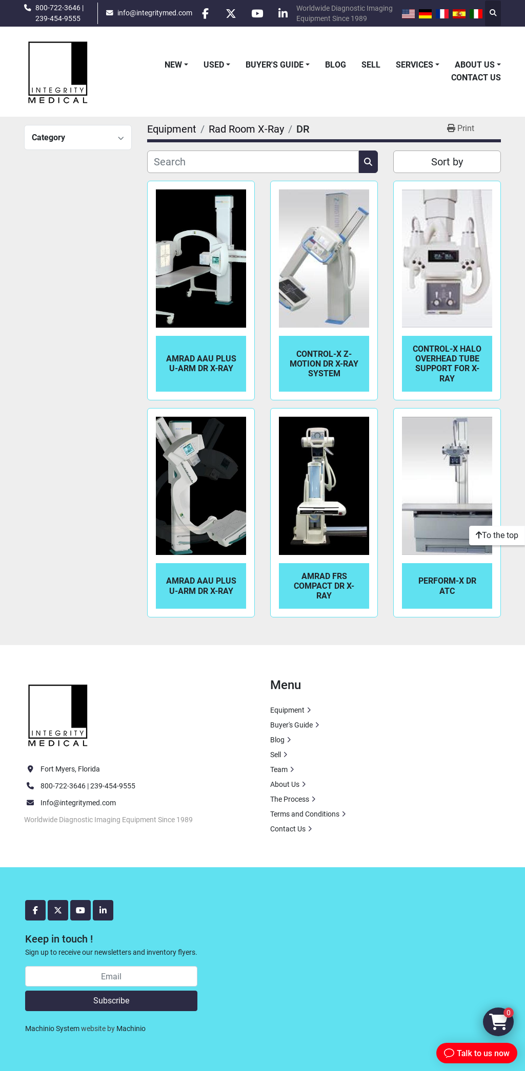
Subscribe (111, 1000)
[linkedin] (283, 13)
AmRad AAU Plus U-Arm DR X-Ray (201, 363)
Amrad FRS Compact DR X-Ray (324, 586)
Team (279, 769)
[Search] (253, 162)
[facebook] (205, 13)
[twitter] (231, 13)
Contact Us (476, 77)
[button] (176, 65)
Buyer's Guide (275, 65)
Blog (335, 65)
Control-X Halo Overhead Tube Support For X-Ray (447, 363)
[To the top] (497, 535)
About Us (475, 65)
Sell (370, 65)
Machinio (131, 1028)
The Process (289, 799)
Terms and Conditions (304, 814)
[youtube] (257, 13)
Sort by (447, 162)
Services (414, 65)
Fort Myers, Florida (70, 769)
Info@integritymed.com (78, 803)
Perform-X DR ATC (447, 585)
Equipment (287, 710)
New (173, 65)
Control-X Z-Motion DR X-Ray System (324, 363)
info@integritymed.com (154, 13)
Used (214, 65)
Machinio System (52, 1028)
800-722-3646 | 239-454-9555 (59, 13)
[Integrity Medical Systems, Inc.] (58, 714)
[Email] (111, 976)
